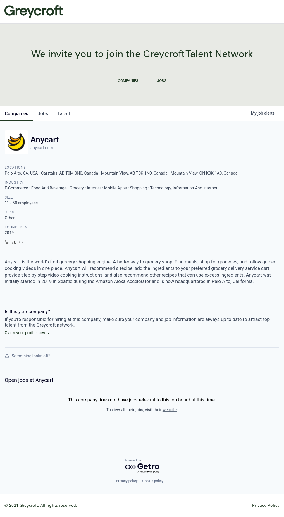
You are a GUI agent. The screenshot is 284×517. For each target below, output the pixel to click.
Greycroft (33, 11)
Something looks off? (27, 356)
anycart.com (41, 147)
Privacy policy (126, 481)
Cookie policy (152, 481)
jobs (43, 113)
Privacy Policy (266, 505)
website (170, 409)
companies (16, 113)
